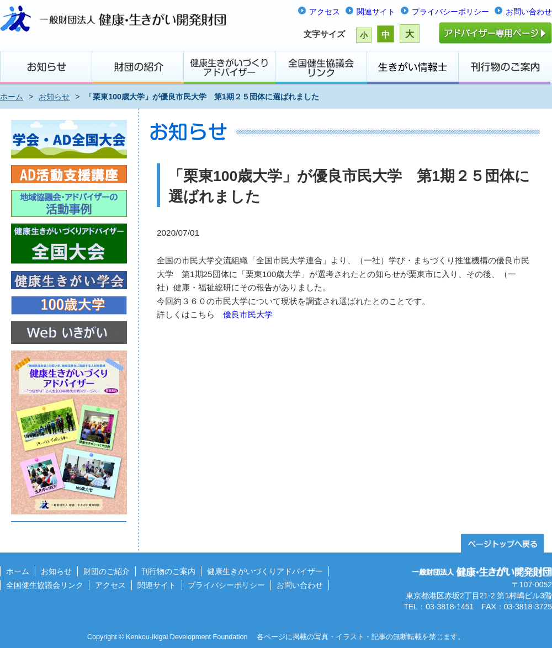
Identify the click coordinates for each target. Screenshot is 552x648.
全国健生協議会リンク (44, 585)
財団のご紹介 (106, 571)
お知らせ (54, 96)
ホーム (11, 96)
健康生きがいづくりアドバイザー (265, 571)
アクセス (324, 11)
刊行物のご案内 (168, 571)
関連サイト (376, 11)
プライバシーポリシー (450, 11)
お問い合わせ (529, 11)
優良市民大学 (248, 314)
